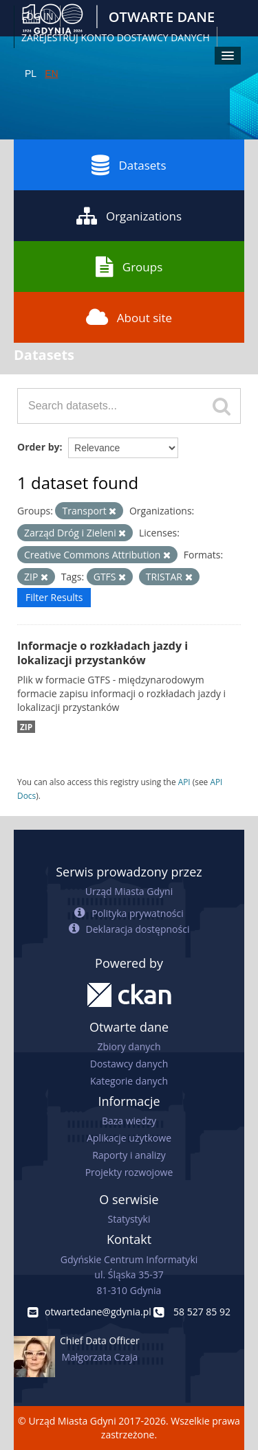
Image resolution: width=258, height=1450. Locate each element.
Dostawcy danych (129, 1063)
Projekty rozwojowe (129, 1172)
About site (129, 317)
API (184, 781)
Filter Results (54, 597)
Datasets (129, 165)
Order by (38, 446)
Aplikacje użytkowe (129, 1137)
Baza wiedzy (129, 1120)
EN (51, 73)
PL (30, 73)
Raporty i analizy (129, 1155)
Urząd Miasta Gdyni (129, 891)
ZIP (26, 726)
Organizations (129, 215)
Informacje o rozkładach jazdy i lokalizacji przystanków (102, 653)
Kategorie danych (129, 1080)
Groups (129, 266)
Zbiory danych (128, 1046)
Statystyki (128, 1218)
